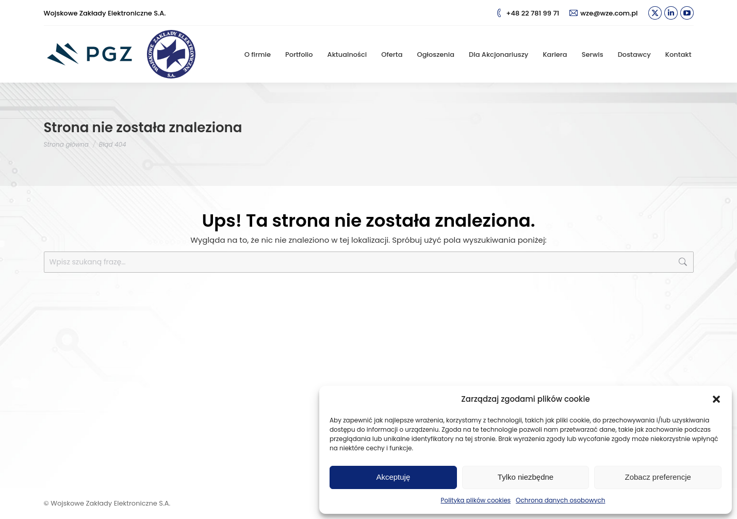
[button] (716, 399)
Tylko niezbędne (525, 477)
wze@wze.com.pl (603, 13)
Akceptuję (393, 477)
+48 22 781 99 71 (527, 13)
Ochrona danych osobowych (560, 500)
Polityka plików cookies (476, 500)
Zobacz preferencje (658, 477)
